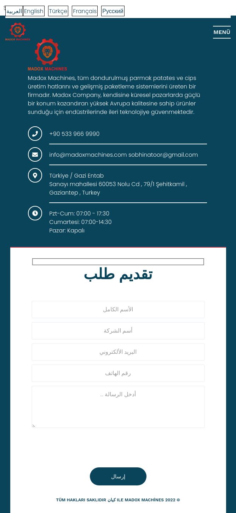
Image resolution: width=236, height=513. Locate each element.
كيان (112, 499)
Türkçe (58, 11)
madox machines (144, 499)
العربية (14, 11)
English (34, 11)
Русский (112, 11)
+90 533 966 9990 (74, 134)
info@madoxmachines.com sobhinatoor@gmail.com (123, 155)
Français (85, 11)
